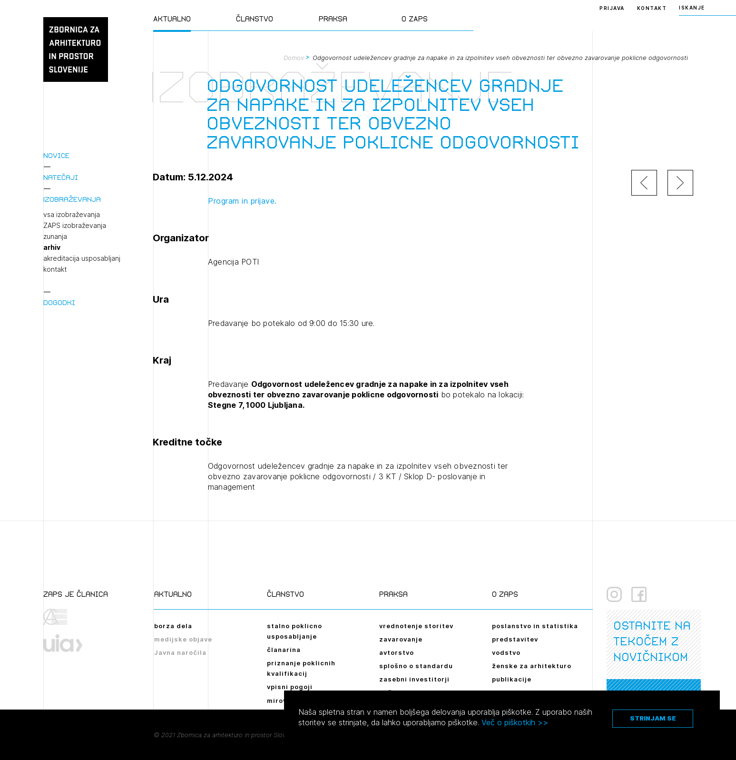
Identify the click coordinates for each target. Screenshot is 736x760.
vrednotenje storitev (416, 626)
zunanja (55, 236)
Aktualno (172, 18)
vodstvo (506, 652)
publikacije (511, 679)
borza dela (173, 626)
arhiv (51, 247)
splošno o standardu (416, 665)
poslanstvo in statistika (535, 626)
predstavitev (515, 639)
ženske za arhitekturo (531, 665)
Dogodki (59, 302)
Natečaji (60, 177)
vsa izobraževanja (71, 214)
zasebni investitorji (414, 679)
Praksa (333, 18)
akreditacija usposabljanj (81, 258)
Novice (56, 155)
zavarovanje (400, 639)
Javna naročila (180, 652)
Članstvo (254, 18)
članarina (284, 649)
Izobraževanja (72, 199)
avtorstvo (396, 652)
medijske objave (183, 639)
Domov (294, 57)
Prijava (612, 8)
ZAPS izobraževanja (74, 225)
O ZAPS (415, 18)
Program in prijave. (242, 201)
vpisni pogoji (290, 686)
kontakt (55, 269)
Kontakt (652, 8)
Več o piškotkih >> (514, 722)
